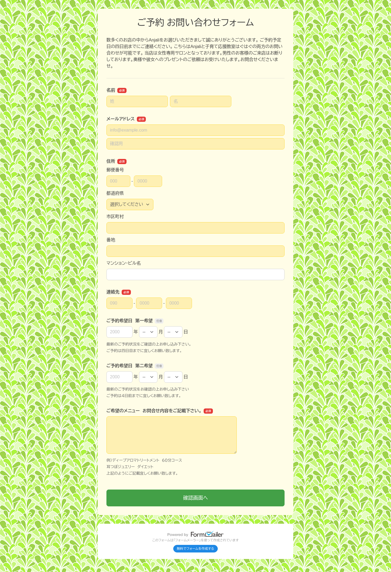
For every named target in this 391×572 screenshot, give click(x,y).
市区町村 (115, 216)
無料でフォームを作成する (195, 549)
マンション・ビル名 (123, 263)
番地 (110, 240)
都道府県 (115, 193)
